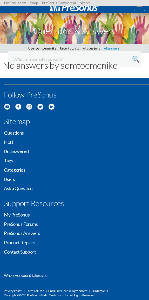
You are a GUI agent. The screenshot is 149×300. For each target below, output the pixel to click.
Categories (14, 170)
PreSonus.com (15, 3)
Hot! (8, 142)
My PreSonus (17, 215)
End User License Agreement (67, 291)
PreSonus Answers (22, 233)
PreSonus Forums (21, 224)
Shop (34, 3)
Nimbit (85, 3)
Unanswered (16, 151)
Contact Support (20, 252)
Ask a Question (18, 188)
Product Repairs (19, 242)
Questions (14, 133)
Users (9, 179)
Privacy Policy (13, 291)
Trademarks (100, 291)
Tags (8, 160)
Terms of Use (35, 291)
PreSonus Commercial (59, 3)
